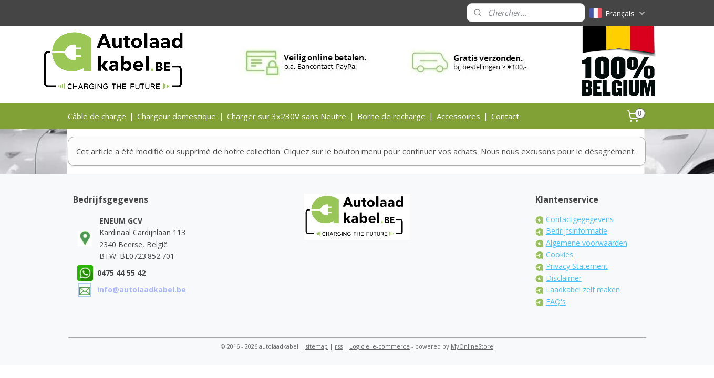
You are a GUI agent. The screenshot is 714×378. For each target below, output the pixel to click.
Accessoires (458, 116)
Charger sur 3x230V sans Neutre (286, 116)
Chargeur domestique (176, 116)
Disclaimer (564, 278)
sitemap (316, 346)
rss (339, 346)
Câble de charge (97, 116)
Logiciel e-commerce (379, 346)
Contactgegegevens (580, 219)
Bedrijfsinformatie (576, 231)
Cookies (559, 254)
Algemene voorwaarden (586, 243)
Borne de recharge (391, 116)
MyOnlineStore (472, 346)
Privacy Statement (577, 266)
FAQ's (556, 302)
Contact (505, 116)
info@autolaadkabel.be (141, 290)
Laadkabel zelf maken (583, 290)
